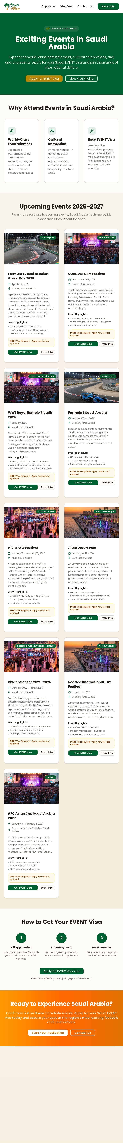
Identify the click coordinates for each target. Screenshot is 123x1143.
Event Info (47, 352)
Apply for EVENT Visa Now (61, 971)
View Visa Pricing (81, 78)
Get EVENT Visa (23, 352)
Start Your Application (48, 1033)
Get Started (108, 6)
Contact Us (85, 6)
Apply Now (48, 6)
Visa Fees (66, 6)
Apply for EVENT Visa (44, 78)
